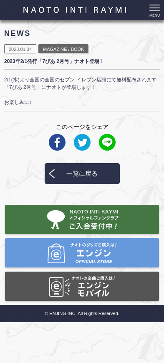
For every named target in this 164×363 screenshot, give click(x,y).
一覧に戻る (82, 173)
